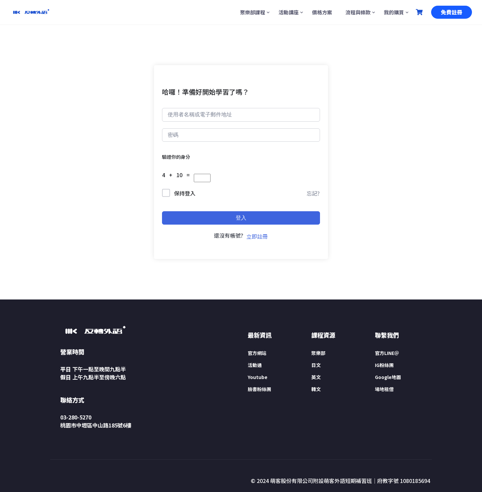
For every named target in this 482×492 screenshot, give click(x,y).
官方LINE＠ (387, 353)
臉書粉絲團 (259, 389)
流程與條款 (358, 12)
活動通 (255, 365)
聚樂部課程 (252, 12)
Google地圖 (388, 377)
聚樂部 (318, 353)
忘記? (313, 193)
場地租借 (384, 389)
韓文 (316, 389)
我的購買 (394, 12)
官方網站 (257, 353)
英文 (316, 377)
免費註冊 (451, 12)
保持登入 (184, 193)
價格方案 (322, 12)
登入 (241, 218)
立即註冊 (257, 236)
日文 (316, 365)
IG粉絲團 (384, 365)
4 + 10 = (178, 175)
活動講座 (288, 12)
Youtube (257, 377)
